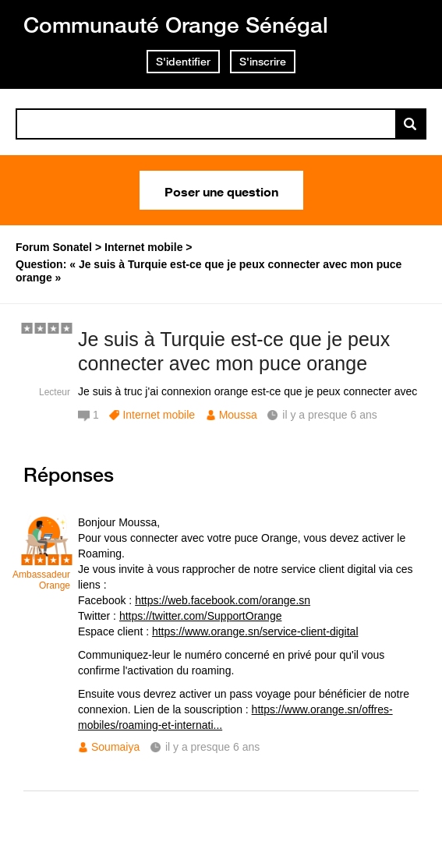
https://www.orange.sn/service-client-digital (255, 631)
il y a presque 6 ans (212, 747)
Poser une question (221, 190)
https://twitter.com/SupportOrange (200, 616)
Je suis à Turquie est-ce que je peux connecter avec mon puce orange (234, 351)
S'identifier (183, 62)
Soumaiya (115, 747)
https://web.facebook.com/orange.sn (222, 600)
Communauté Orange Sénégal (175, 24)
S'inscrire (262, 62)
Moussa (238, 415)
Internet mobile (158, 415)
